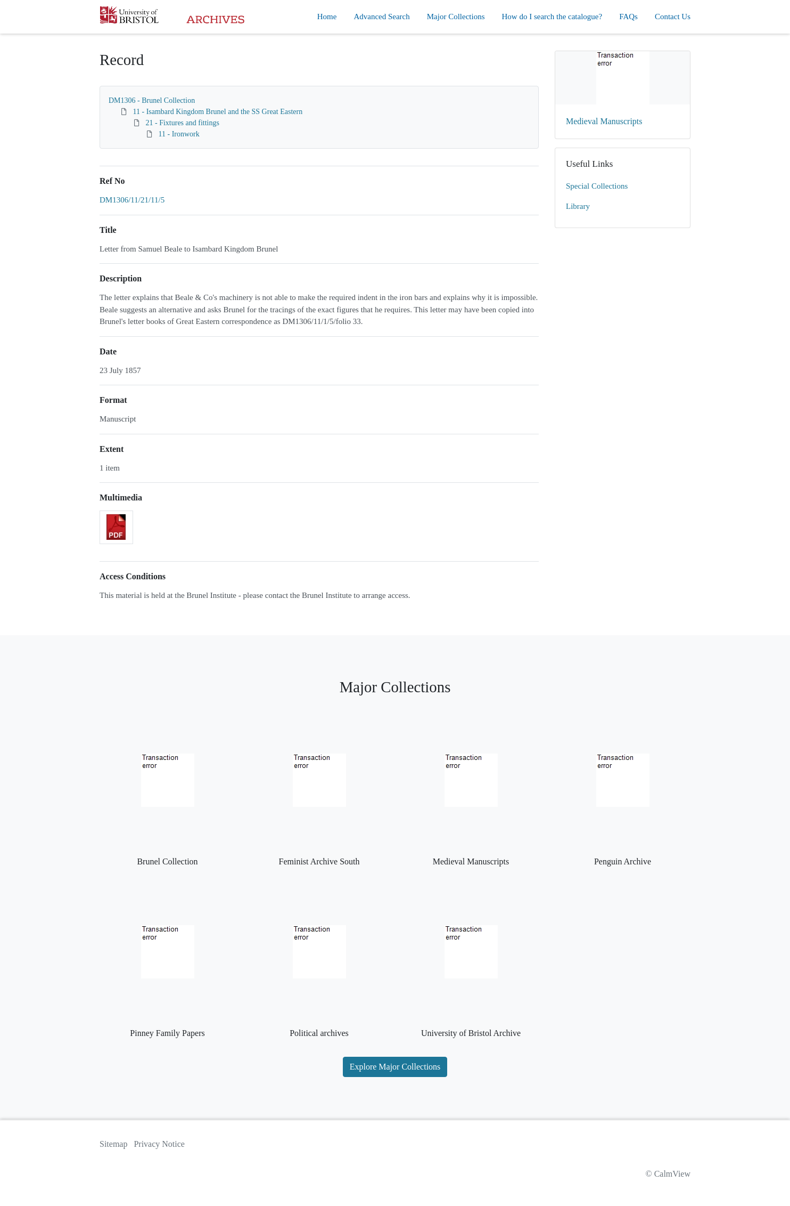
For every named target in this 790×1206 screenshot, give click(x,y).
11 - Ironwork (179, 134)
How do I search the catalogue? (552, 16)
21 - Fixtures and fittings (182, 123)
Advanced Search (381, 16)
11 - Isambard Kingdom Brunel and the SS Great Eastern (218, 112)
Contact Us (672, 16)
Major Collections (456, 16)
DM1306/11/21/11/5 (132, 200)
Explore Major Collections (395, 1066)
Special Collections (597, 186)
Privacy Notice (159, 1143)
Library (578, 206)
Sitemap (113, 1143)
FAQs (628, 16)
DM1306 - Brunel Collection (152, 100)
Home (327, 16)
